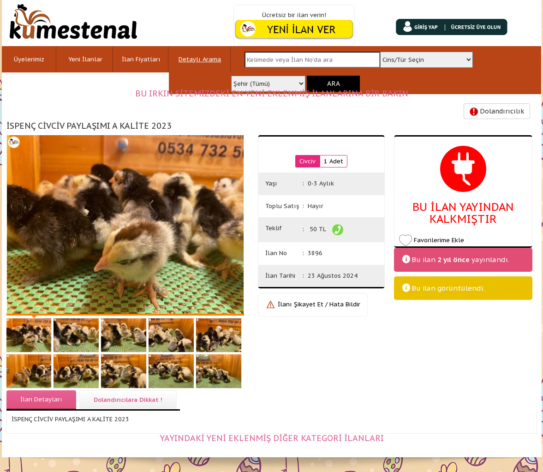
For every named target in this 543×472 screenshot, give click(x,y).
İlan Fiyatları (141, 59)
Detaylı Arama (200, 59)
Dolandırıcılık (497, 111)
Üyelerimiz (29, 59)
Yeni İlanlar (85, 59)
